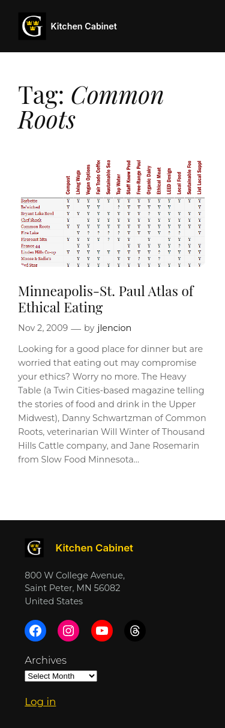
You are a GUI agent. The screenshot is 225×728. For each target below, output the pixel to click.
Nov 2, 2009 (43, 328)
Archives (46, 660)
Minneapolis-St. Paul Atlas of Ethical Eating (105, 298)
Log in (40, 702)
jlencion (114, 328)
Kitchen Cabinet (84, 26)
